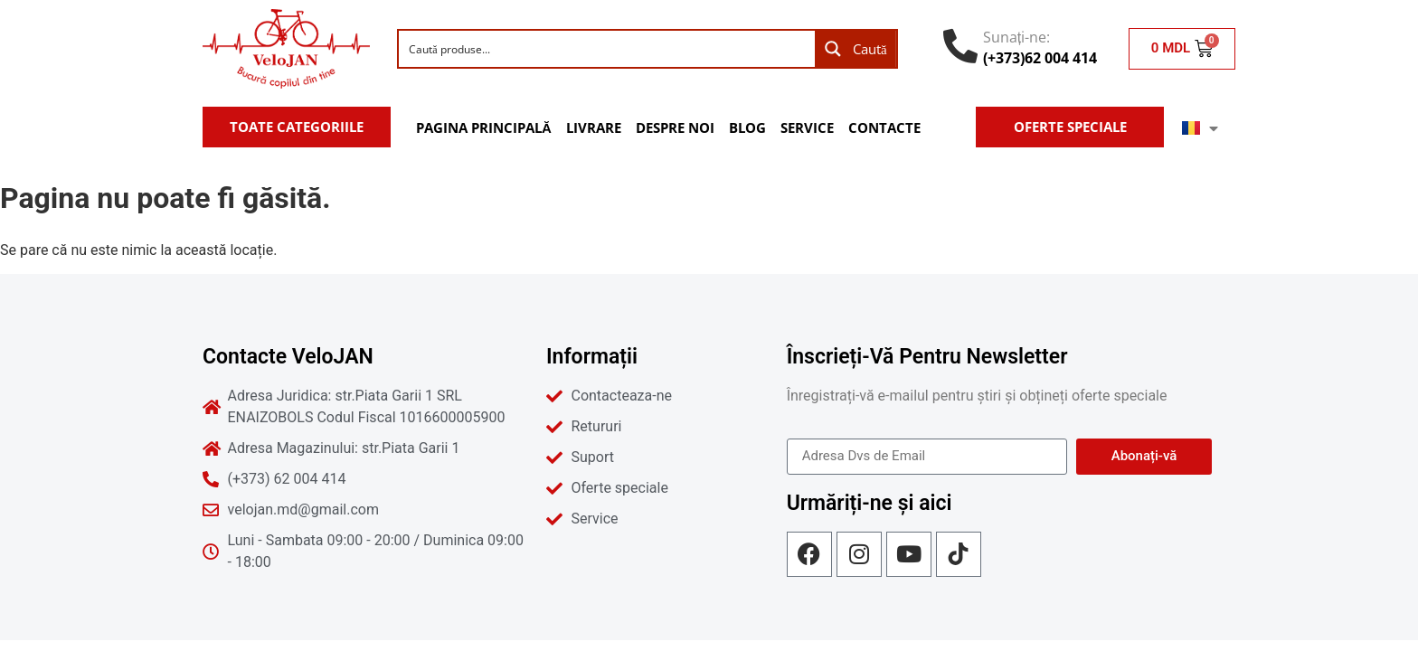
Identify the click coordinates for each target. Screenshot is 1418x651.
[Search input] (608, 49)
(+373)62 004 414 (1040, 58)
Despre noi (675, 127)
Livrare (593, 127)
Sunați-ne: (1016, 37)
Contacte (884, 127)
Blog (747, 127)
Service (807, 127)
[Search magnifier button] (855, 49)
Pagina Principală (484, 127)
